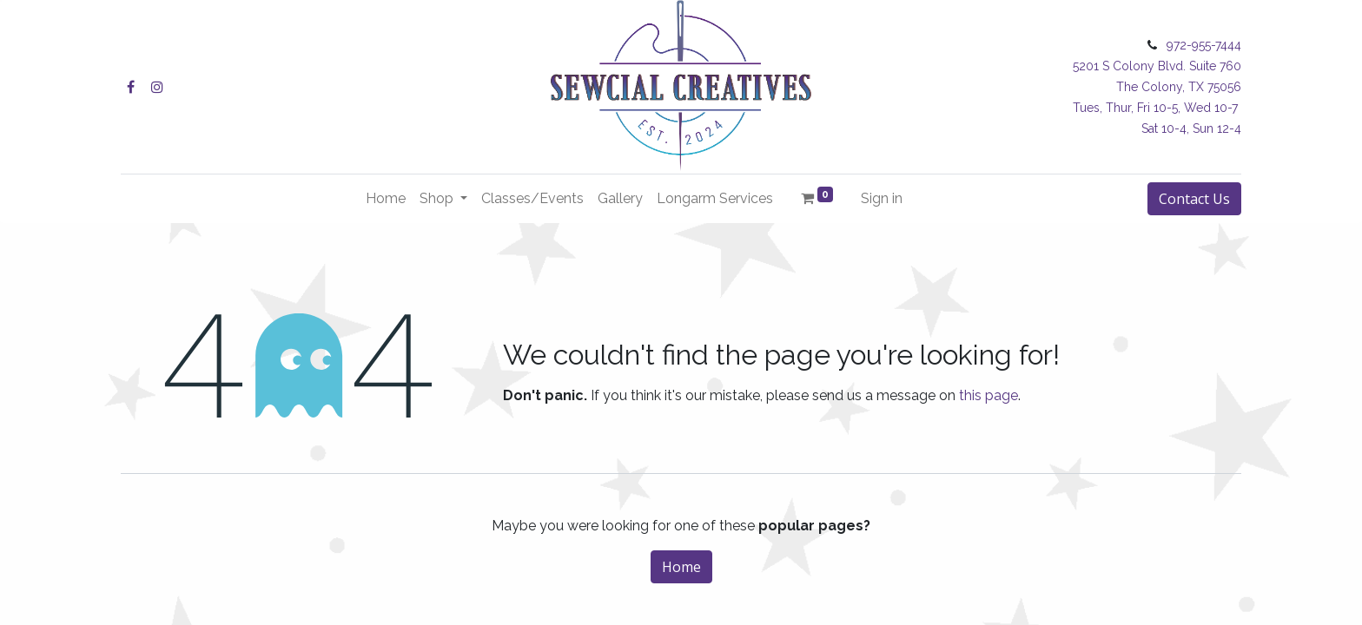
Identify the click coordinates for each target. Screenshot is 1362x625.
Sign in (881, 198)
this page (988, 395)
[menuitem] (386, 198)
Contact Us (1194, 198)
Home (681, 566)
